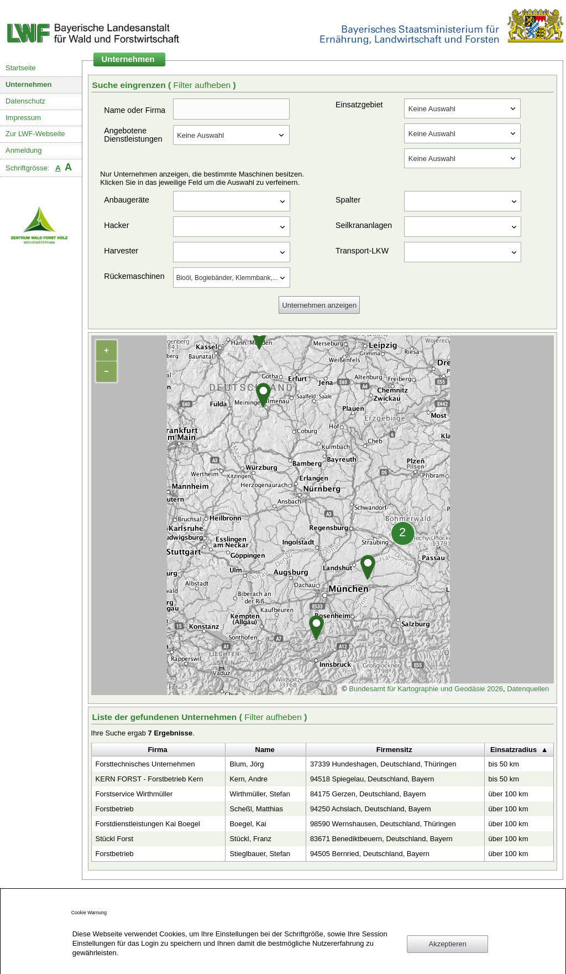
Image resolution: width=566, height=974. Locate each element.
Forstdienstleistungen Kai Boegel (148, 824)
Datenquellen (528, 689)
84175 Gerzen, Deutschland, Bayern (368, 794)
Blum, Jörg (246, 764)
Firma (157, 749)
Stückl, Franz (250, 839)
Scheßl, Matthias (255, 809)
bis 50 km (504, 764)
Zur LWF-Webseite (35, 133)
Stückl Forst (114, 839)
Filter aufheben (203, 85)
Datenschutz (25, 101)
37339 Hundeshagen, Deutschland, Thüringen (383, 764)
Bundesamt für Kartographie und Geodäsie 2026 (426, 689)
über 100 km (508, 794)
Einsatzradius (513, 749)
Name (265, 749)
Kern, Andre (248, 779)
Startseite (21, 68)
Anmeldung (24, 150)
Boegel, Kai (247, 824)
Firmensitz (394, 749)
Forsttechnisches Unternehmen (145, 764)
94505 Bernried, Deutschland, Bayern (369, 853)
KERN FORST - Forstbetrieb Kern (149, 779)
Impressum (23, 117)
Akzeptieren (448, 944)
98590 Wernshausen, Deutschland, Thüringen (383, 824)
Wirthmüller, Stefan (259, 794)
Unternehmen (29, 84)
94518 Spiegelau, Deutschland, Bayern (372, 779)
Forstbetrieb (115, 809)
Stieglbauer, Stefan (259, 853)
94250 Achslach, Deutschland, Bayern (370, 809)
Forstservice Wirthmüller (134, 794)
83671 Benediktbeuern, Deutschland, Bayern (381, 839)
